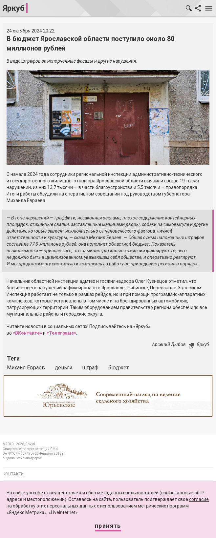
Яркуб (14, 8)
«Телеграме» (61, 333)
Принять (108, 525)
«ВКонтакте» (27, 333)
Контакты (14, 473)
